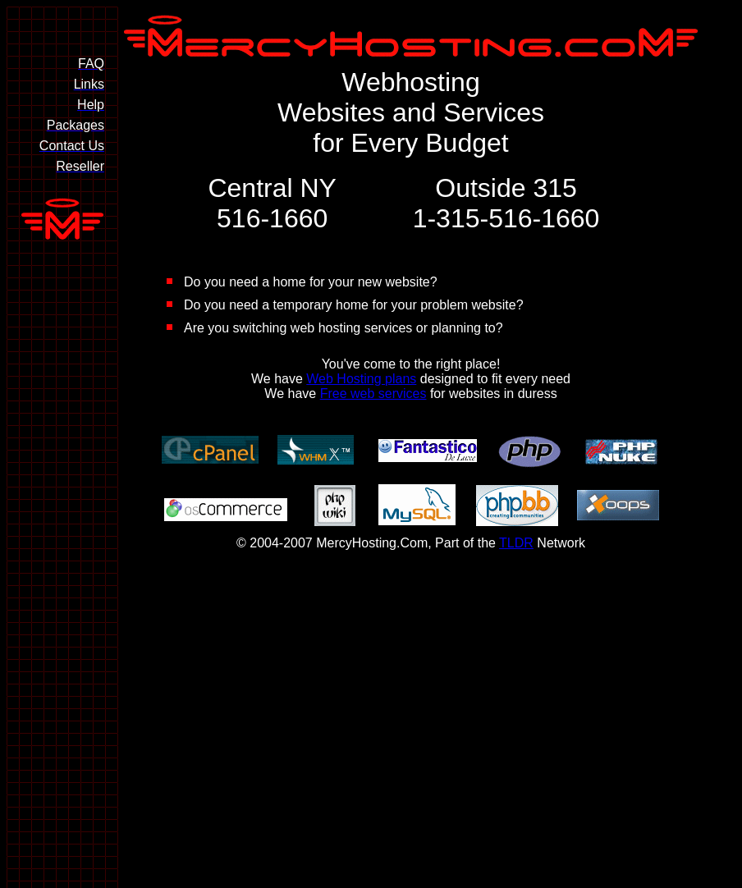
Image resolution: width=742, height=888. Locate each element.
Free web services (373, 394)
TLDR (516, 543)
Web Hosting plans (361, 379)
